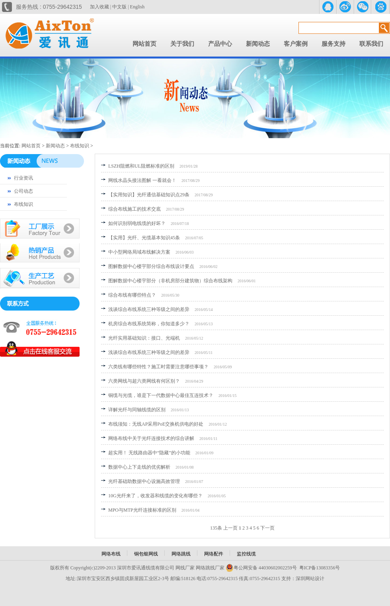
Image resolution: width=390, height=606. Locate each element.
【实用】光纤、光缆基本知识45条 (144, 237)
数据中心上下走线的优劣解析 (139, 467)
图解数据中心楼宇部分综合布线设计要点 (151, 266)
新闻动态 (258, 44)
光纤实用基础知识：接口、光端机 (144, 338)
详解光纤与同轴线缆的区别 (137, 409)
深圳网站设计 (310, 578)
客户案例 (296, 44)
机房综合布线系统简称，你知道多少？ (148, 323)
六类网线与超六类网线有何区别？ (144, 381)
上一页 (230, 528)
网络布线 (111, 554)
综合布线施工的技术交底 (134, 209)
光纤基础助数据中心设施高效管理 (144, 481)
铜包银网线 (146, 554)
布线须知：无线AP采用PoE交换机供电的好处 (155, 424)
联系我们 (371, 44)
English (137, 7)
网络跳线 (181, 554)
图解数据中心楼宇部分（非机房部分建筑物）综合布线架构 (170, 280)
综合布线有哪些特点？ (132, 295)
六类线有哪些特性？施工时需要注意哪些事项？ (158, 366)
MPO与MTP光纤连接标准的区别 (142, 510)
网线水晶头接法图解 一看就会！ (142, 180)
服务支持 (333, 44)
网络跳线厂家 (210, 568)
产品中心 (220, 44)
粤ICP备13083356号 (319, 568)
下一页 (267, 528)
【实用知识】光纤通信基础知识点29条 (148, 194)
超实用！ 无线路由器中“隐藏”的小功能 (149, 452)
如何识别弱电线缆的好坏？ (137, 223)
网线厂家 (185, 568)
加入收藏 (99, 7)
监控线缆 (246, 554)
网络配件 (213, 554)
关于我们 (182, 44)
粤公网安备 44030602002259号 (261, 568)
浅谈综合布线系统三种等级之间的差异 (148, 309)
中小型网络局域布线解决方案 (139, 252)
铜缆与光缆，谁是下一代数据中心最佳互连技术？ (160, 395)
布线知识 (79, 146)
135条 (216, 528)
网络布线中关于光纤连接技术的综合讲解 (151, 438)
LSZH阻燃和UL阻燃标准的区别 (141, 166)
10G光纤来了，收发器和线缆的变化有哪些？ (155, 495)
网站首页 (144, 44)
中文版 (119, 7)
